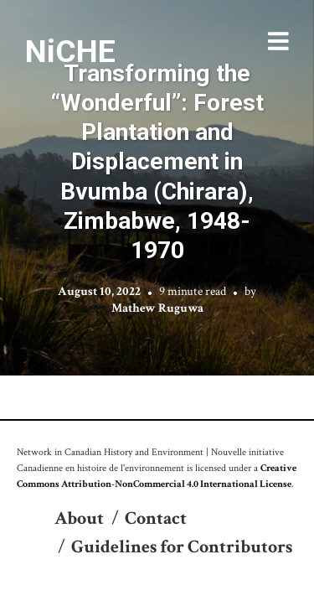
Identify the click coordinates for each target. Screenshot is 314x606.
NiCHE (70, 51)
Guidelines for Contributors (181, 547)
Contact (156, 518)
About (79, 518)
